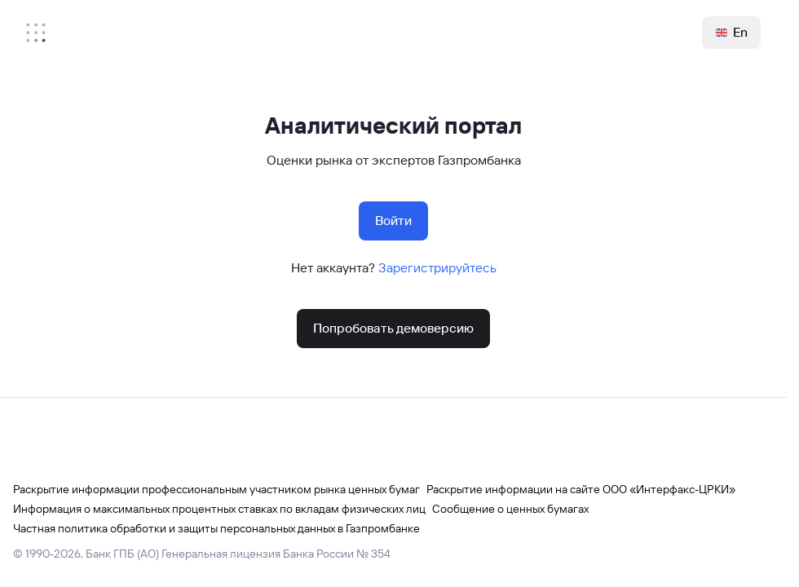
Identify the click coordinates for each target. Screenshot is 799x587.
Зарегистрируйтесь (437, 268)
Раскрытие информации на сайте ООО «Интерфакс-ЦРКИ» (580, 489)
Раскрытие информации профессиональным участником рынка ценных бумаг (216, 489)
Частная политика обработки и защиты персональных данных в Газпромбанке (216, 528)
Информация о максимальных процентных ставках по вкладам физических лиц (219, 508)
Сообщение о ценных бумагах (510, 508)
